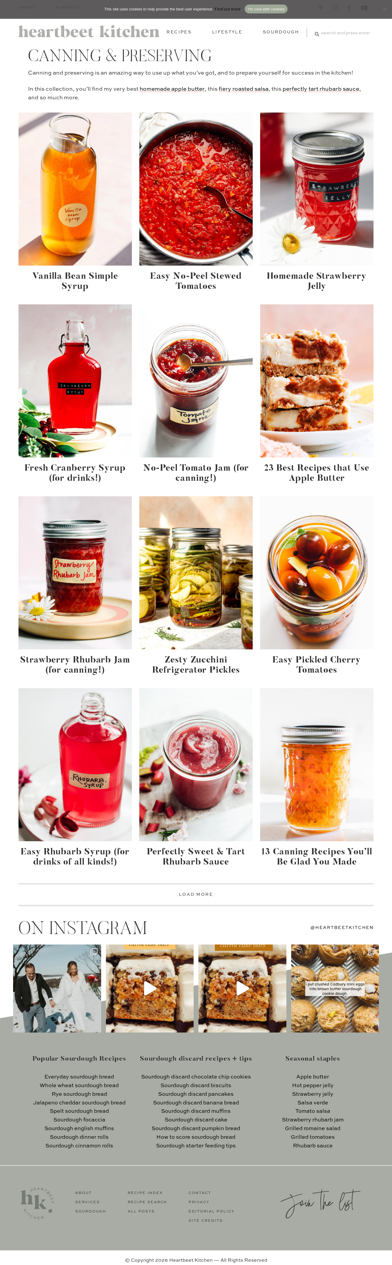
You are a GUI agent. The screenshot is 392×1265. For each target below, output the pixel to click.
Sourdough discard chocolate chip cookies (196, 1077)
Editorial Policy (211, 1211)
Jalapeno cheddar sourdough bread (79, 1103)
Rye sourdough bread (79, 1094)
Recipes (178, 32)
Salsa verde (312, 1103)
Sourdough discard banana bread (196, 1103)
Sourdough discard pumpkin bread (196, 1128)
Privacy (199, 1202)
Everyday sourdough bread (79, 1077)
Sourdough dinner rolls (79, 1137)
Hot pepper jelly (313, 1085)
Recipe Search (147, 1202)
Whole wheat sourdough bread (79, 1085)
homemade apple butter (172, 89)
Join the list (317, 1201)
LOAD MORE (196, 895)
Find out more (227, 9)
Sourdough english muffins (79, 1128)
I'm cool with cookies (266, 9)
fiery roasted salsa (243, 89)
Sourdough (281, 32)
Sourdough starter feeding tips (196, 1146)
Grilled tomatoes (313, 1137)
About (83, 1193)
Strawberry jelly (312, 1094)
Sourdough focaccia (79, 1120)
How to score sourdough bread (195, 1137)
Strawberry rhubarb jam (313, 1120)
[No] (385, 9)
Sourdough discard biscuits (195, 1085)
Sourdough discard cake (196, 1120)
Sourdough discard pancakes (196, 1094)
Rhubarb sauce (313, 1146)
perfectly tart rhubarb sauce (321, 89)
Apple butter (312, 1077)
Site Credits (206, 1221)
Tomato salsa (312, 1111)
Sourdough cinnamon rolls (79, 1146)
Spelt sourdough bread (79, 1111)
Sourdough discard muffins (196, 1111)
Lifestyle (227, 32)
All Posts (141, 1211)
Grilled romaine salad (312, 1128)
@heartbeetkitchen (342, 928)
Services (87, 1202)
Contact (200, 1193)
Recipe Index (145, 1193)
